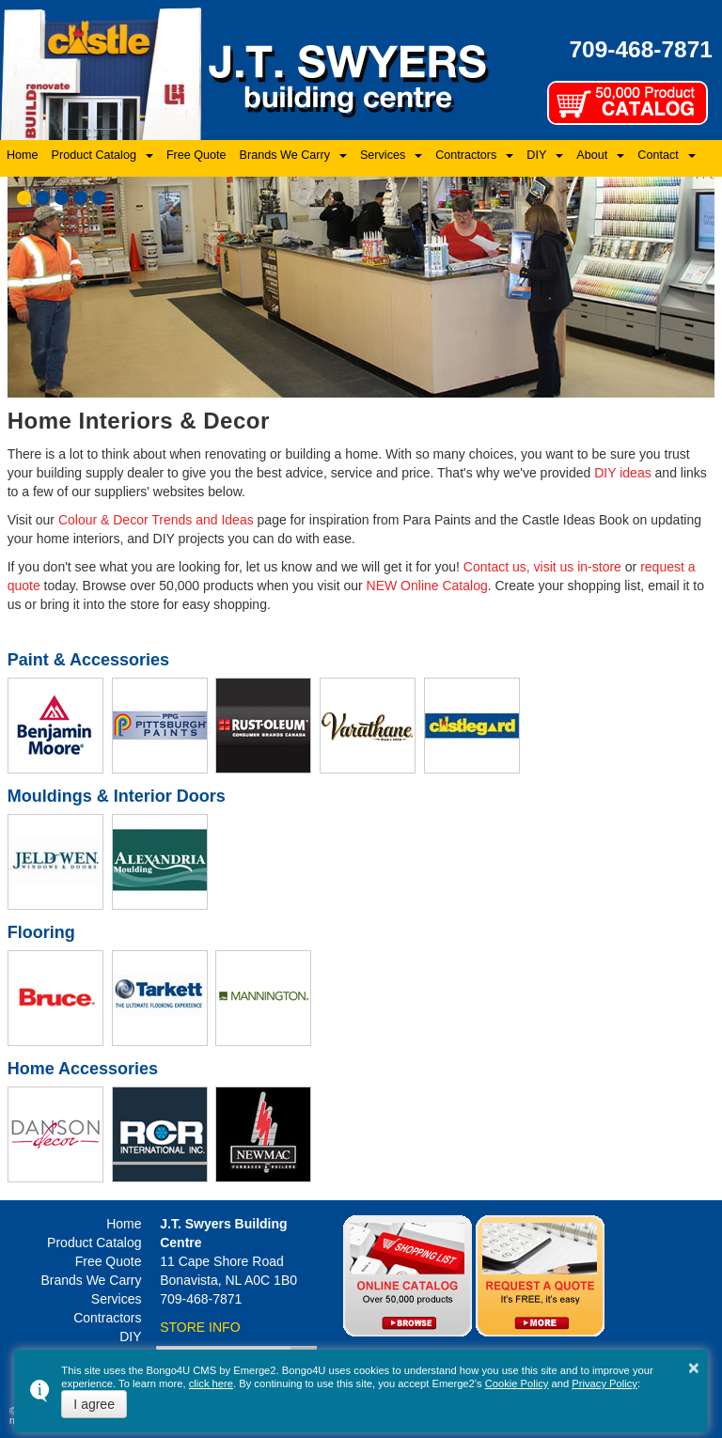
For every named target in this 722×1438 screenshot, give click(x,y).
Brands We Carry (285, 155)
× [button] (693, 1367)
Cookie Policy (517, 1383)
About (591, 155)
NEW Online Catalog (427, 585)
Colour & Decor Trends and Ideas (156, 519)
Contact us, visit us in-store (542, 566)
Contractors (465, 155)
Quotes (540, 1275)
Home (23, 155)
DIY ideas (622, 472)
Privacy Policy (604, 1383)
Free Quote (196, 155)
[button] (24, 198)
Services (382, 155)
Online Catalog (407, 1275)
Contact (657, 155)
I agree (94, 1404)
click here (211, 1383)
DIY (536, 155)
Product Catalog (94, 155)
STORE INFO (200, 1327)
